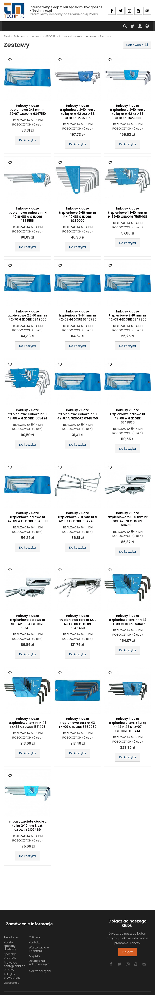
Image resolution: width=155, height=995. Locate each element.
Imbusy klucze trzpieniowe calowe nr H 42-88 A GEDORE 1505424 (27, 415)
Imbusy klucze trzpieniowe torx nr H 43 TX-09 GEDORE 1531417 (128, 621)
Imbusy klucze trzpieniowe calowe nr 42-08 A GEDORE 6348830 (127, 417)
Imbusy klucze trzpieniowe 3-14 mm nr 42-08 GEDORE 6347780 (77, 316)
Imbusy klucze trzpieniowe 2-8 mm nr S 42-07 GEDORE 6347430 (77, 518)
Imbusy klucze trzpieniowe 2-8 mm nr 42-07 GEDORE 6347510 (27, 111)
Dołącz (128, 953)
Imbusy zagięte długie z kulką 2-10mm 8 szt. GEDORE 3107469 (27, 827)
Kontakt (34, 938)
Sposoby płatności (10, 951)
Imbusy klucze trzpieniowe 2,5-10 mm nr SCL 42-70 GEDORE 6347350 (128, 520)
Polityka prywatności (12, 971)
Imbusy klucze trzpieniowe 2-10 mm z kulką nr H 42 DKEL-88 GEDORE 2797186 (77, 113)
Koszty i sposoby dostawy (10, 941)
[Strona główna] (14, 10)
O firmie (34, 933)
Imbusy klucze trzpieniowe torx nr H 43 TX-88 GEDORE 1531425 (27, 724)
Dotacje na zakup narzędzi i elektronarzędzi (40, 961)
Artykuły (34, 951)
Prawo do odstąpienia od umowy (14, 961)
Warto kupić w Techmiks (39, 944)
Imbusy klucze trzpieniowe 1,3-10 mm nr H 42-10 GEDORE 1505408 (127, 214)
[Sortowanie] (136, 45)
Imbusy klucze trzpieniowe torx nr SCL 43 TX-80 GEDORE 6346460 (77, 623)
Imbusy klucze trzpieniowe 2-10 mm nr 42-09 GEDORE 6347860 (128, 316)
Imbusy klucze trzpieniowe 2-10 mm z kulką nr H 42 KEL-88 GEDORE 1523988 (128, 113)
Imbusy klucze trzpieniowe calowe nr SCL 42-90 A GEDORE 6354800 (27, 623)
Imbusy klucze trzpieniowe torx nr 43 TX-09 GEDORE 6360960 (77, 724)
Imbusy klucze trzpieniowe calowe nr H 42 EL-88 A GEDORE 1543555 (27, 216)
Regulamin (11, 933)
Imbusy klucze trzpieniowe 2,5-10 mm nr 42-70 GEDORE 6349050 (27, 316)
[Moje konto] (140, 26)
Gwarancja (12, 978)
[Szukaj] (125, 26)
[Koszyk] (132, 26)
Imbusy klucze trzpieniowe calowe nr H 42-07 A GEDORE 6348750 (77, 415)
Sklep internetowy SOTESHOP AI (132, 991)
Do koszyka (27, 141)
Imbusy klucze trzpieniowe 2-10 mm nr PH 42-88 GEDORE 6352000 (77, 216)
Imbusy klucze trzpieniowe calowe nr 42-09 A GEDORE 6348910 (27, 518)
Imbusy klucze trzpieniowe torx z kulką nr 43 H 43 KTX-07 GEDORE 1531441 (127, 726)
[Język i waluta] (147, 26)
